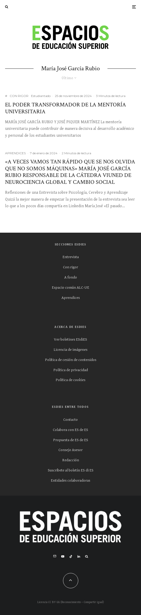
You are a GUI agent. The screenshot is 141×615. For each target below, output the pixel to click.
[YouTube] (63, 556)
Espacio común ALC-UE (70, 287)
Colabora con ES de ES (70, 430)
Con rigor (70, 267)
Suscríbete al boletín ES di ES (70, 470)
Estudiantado (41, 96)
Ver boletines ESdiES (70, 339)
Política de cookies (70, 380)
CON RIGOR (19, 96)
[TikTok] (71, 556)
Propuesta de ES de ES (70, 440)
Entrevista (70, 257)
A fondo (70, 277)
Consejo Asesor (70, 450)
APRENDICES (15, 153)
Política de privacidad (70, 370)
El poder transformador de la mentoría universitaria (65, 108)
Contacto (70, 419)
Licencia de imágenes (70, 349)
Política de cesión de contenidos (70, 360)
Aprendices (70, 298)
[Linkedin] (79, 556)
